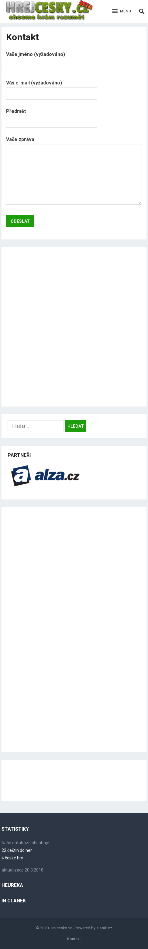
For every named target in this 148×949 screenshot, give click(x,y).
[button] (121, 11)
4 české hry (12, 857)
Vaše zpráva (74, 171)
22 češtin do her (17, 850)
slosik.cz (104, 928)
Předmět (51, 116)
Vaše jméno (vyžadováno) (51, 59)
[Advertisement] (74, 326)
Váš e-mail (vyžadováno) (51, 88)
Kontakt (74, 939)
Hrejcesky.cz (61, 928)
